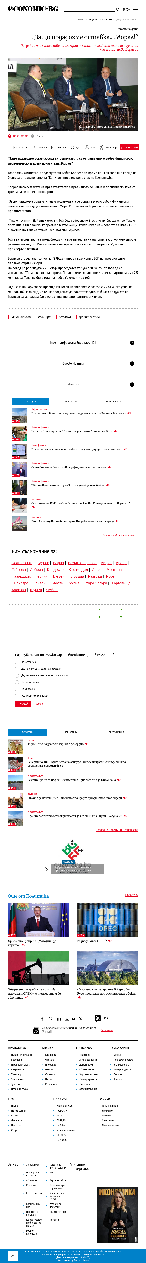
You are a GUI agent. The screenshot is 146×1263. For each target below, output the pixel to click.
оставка (65, 317)
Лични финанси (38, 445)
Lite (11, 1099)
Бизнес (47, 1048)
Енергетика (17, 1069)
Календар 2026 (65, 1105)
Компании (36, 517)
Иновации (50, 1064)
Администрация (88, 1089)
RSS (101, 1018)
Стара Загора (95, 583)
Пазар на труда (19, 1089)
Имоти (49, 1079)
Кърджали (56, 570)
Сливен (39, 583)
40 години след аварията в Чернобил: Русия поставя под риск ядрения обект (106, 993)
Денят (30, 758)
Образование (86, 1069)
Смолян (56, 583)
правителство (89, 317)
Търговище (121, 583)
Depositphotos (81, 1260)
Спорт (14, 1130)
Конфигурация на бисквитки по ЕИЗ (34, 1222)
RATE (59, 1115)
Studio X (85, 1257)
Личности (16, 1120)
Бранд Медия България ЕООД (57, 1196)
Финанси (50, 1074)
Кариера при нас (33, 1205)
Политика (107, 19)
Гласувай (23, 703)
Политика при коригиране (57, 1187)
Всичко (104, 1099)
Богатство (16, 1115)
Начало (80, 19)
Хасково (19, 590)
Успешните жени (66, 1130)
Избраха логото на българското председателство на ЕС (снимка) (74, 869)
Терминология (110, 1105)
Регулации (36, 499)
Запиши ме (107, 1030)
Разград (95, 576)
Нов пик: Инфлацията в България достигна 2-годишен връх (74, 431)
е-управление (121, 1064)
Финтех (118, 1079)
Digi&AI (118, 1055)
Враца (121, 563)
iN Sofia (61, 1125)
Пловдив (76, 576)
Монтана (114, 570)
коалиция (44, 317)
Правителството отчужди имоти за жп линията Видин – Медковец (81, 413)
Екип (52, 1172)
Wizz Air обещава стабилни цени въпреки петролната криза (75, 521)
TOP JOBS (62, 1140)
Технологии (119, 1048)
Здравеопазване (88, 1074)
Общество (93, 19)
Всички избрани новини (119, 535)
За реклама (32, 1164)
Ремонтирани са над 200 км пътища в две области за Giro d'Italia (74, 780)
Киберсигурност (122, 1069)
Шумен (36, 590)
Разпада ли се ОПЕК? (94, 941)
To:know (106, 1115)
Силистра (20, 583)
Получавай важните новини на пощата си (69, 1028)
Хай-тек (118, 1074)
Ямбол (52, 590)
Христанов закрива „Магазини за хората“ (32, 943)
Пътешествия (18, 1110)
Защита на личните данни (58, 1166)
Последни (30, 401)
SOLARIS (61, 1135)
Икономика (17, 1048)
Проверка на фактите (33, 1174)
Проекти (60, 1099)
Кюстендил (78, 570)
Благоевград (23, 563)
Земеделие (17, 1079)
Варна (58, 563)
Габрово (19, 570)
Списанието (108, 1120)
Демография (86, 1064)
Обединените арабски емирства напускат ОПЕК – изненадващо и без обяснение (35, 993)
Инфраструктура (39, 409)
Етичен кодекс (34, 1193)
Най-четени (71, 401)
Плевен (58, 576)
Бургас (43, 563)
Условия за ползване (56, 1205)
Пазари (31, 740)
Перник (41, 576)
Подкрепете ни (58, 1212)
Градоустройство (88, 1079)
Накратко (107, 1110)
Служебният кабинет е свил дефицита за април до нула (71, 467)
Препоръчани (114, 401)
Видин (106, 563)
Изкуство (16, 1125)
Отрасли (50, 1059)
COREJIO (61, 1120)
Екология (84, 1084)
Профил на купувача (32, 1213)
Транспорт (17, 1074)
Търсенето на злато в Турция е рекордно (58, 744)
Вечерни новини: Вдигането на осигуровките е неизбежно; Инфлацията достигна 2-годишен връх (77, 763)
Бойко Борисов (21, 317)
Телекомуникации (124, 1059)
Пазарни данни (110, 1125)
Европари (16, 1059)
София (73, 583)
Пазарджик (21, 576)
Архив (39, 704)
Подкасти (62, 1110)
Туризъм (15, 1084)
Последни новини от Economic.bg (117, 830)
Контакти (31, 1185)
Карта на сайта (58, 1180)
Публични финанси (40, 427)
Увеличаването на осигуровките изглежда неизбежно (70, 485)
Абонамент (32, 1180)
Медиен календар (31, 1232)
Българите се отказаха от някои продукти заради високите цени (79, 449)
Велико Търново (82, 563)
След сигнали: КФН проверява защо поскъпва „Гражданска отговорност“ (81, 505)
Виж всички (131, 895)
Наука (14, 1105)
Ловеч (97, 570)
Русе (110, 576)
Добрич (36, 570)
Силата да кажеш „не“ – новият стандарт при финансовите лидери (77, 798)
